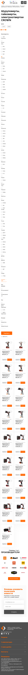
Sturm (3, 212)
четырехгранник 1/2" (4, 294)
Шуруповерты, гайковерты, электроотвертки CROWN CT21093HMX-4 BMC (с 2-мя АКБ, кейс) (7, 467)
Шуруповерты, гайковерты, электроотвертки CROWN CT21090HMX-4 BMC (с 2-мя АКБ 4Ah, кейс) (20, 444)
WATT (3, 232)
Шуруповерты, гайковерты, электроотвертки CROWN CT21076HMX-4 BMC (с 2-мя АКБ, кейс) (7, 444)
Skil (2, 205)
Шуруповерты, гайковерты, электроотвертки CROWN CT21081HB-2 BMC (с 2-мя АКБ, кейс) (7, 490)
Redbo (3, 192)
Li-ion (3, 309)
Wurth (3, 246)
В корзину (10, 359)
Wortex (3, 241)
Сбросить (4, 336)
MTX (3, 164)
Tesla (3, 217)
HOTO (3, 133)
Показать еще (3, 280)
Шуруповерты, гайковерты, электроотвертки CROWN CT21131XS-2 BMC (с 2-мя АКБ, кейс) (20, 375)
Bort (2, 46)
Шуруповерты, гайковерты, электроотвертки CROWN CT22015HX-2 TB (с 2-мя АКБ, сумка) (7, 536)
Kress (3, 155)
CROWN (22, 6)
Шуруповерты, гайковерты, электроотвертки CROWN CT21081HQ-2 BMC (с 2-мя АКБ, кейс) (7, 513)
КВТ (2, 269)
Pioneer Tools (2, 184)
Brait (3, 51)
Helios (3, 131)
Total (3, 223)
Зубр (3, 262)
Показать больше (14, 578)
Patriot (3, 180)
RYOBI (3, 202)
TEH (3, 214)
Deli (2, 68)
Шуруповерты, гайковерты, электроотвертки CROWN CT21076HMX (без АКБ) (7, 375)
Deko (3, 66)
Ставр (3, 275)
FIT (2, 108)
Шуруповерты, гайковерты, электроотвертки (10, 6)
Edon (3, 87)
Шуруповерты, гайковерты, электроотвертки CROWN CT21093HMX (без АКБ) (20, 398)
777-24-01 (13, 3)
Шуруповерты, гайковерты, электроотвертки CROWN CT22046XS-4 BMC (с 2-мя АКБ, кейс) (20, 352)
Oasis (3, 171)
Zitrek (3, 249)
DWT (3, 81)
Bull (2, 54)
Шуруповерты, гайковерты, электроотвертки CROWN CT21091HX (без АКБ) (20, 421)
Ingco (3, 136)
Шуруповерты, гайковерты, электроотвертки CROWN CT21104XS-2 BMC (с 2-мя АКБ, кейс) (20, 490)
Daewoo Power (2, 62)
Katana (3, 143)
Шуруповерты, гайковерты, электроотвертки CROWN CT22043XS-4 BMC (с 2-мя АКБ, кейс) (7, 352)
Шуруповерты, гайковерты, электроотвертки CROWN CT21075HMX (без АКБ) (7, 421)
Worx (3, 244)
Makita (3, 157)
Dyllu (3, 84)
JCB (3, 141)
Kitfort (3, 146)
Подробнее (4, 359)
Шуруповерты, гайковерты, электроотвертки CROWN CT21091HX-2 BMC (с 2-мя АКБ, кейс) (20, 513)
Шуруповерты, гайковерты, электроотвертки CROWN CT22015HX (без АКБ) (7, 398)
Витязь (3, 252)
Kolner (3, 152)
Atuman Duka (2, 42)
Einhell (3, 89)
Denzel (3, 71)
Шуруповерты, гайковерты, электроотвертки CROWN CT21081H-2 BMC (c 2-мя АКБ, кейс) (20, 467)
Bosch (3, 49)
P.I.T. (3, 173)
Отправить (14, 612)
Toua (3, 226)
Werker (3, 235)
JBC (3, 138)
